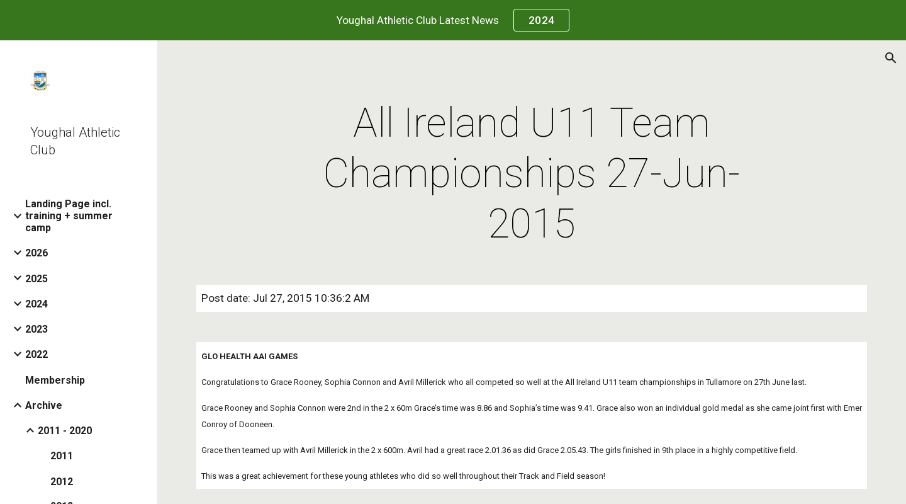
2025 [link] (36, 279)
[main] (531, 174)
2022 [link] (36, 354)
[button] (891, 58)
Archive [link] (43, 405)
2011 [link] (61, 456)
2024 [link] (36, 304)
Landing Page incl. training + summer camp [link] (69, 216)
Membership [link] (55, 380)
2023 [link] (36, 329)
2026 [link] (36, 253)
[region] (453, 20)
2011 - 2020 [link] (65, 431)
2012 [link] (61, 482)
